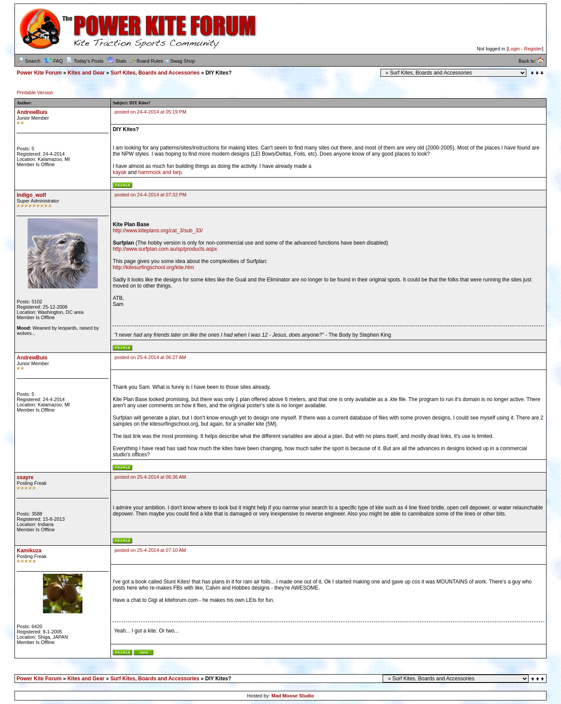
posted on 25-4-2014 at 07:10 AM (150, 550)
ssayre (25, 477)
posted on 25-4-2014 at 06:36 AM (150, 477)
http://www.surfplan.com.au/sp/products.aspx (165, 249)
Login (514, 48)
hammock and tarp (159, 172)
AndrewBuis (32, 112)
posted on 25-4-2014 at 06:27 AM (150, 357)
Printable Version (35, 92)
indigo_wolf (31, 195)
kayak (119, 172)
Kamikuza (29, 551)
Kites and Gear (86, 73)
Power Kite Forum (39, 73)
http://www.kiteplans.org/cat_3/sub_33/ (157, 231)
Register (533, 48)
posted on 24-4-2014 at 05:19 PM (150, 111)
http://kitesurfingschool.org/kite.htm (153, 267)
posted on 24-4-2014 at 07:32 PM (150, 194)
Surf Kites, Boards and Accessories (154, 73)
